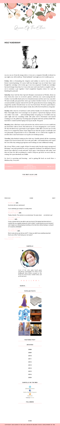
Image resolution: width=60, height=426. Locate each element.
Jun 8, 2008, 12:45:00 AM (14, 237)
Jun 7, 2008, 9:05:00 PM (14, 229)
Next (53, 198)
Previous (7, 198)
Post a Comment (9, 239)
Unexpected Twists (30, 166)
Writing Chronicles (30, 168)
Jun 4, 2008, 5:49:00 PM (14, 211)
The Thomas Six (12, 231)
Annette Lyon (11, 203)
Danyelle (30, 165)
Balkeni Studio (37, 424)
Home (31, 198)
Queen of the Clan (20, 424)
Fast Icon (32, 397)
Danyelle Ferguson (13, 212)
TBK (54, 424)
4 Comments (9, 166)
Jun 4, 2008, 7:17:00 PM (14, 217)
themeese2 (11, 219)
